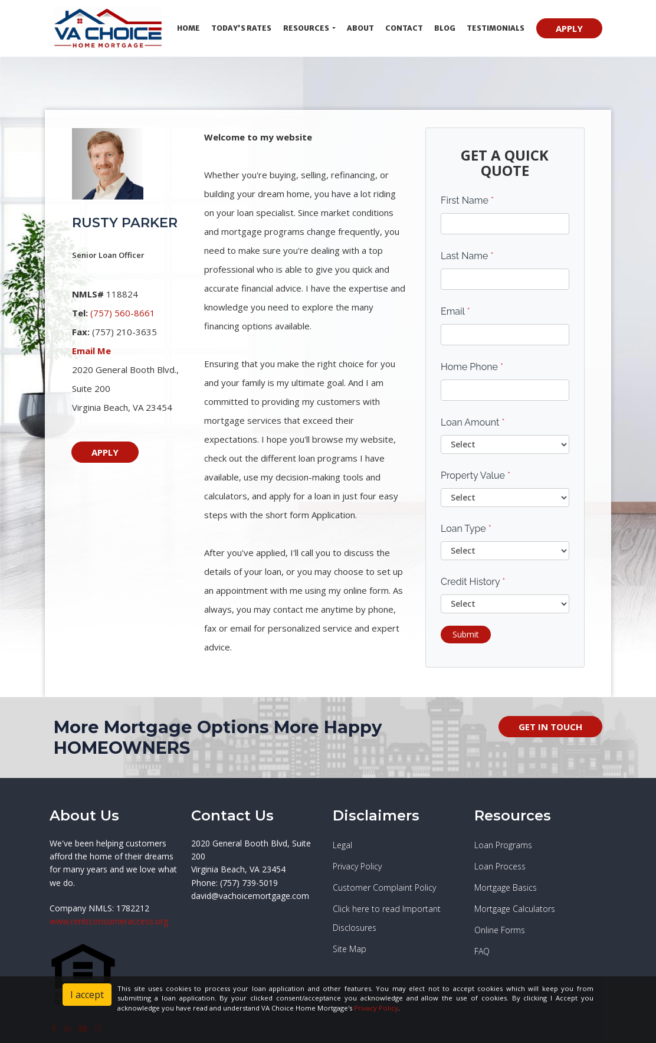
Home (188, 28)
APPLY (569, 28)
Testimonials (495, 28)
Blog (444, 28)
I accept (87, 994)
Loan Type (466, 528)
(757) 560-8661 (122, 313)
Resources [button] (306, 28)
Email (455, 311)
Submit (465, 634)
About (360, 28)
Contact (404, 28)
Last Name (467, 255)
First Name (467, 200)
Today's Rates (241, 28)
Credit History (473, 581)
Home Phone (472, 366)
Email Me (91, 351)
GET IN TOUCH (550, 727)
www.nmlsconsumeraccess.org (109, 921)
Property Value (475, 475)
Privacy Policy (376, 1007)
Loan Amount (473, 422)
